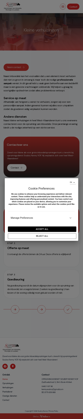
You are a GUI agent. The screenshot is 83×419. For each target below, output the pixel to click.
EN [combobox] (71, 182)
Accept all (42, 229)
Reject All (42, 236)
